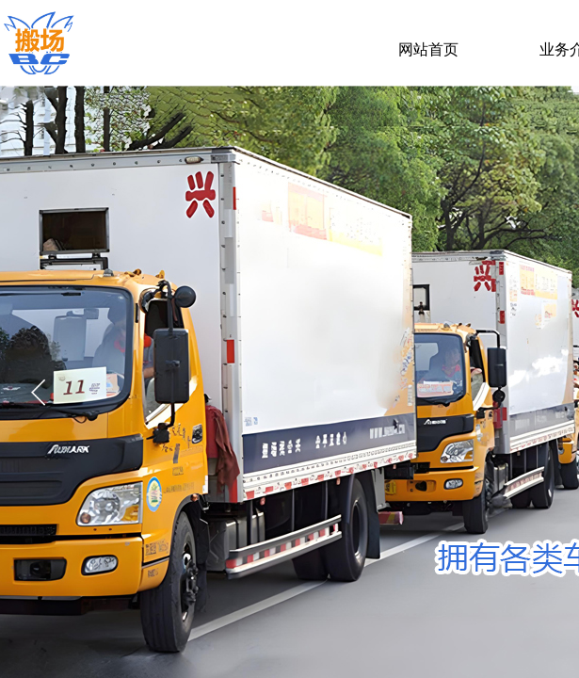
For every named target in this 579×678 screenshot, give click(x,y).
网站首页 (428, 49)
